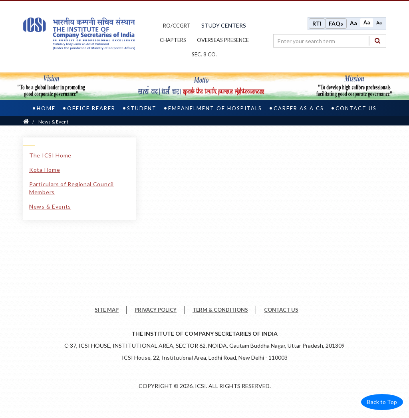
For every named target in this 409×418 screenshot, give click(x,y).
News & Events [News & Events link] (50, 206)
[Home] (26, 121)
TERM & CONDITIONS (220, 310)
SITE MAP (107, 310)
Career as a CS (299, 108)
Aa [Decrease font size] (379, 22)
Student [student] (142, 108)
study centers (223, 25)
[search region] (329, 41)
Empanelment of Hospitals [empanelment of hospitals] (215, 108)
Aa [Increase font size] (353, 23)
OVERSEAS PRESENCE (223, 40)
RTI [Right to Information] (317, 23)
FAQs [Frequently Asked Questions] (336, 23)
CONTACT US (281, 310)
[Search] (377, 40)
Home (46, 108)
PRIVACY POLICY (156, 310)
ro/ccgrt (177, 25)
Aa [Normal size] (366, 23)
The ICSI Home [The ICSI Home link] (50, 155)
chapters (173, 40)
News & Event (53, 122)
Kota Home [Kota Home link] (44, 169)
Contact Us (356, 108)
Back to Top (382, 401)
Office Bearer (91, 108)
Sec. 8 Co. (204, 54)
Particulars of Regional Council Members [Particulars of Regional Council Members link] (71, 188)
